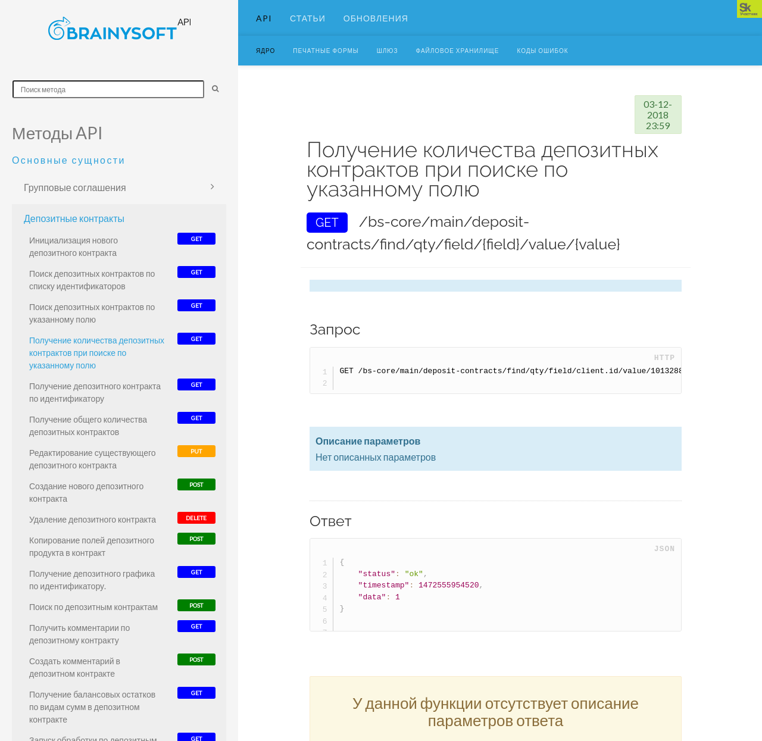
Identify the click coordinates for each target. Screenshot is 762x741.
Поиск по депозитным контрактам (93, 607)
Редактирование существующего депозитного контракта (92, 459)
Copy (658, 389)
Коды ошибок (542, 68)
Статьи (308, 26)
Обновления (375, 26)
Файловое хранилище (457, 68)
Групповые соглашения (75, 187)
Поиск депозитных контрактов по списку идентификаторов (92, 279)
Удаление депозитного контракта (92, 519)
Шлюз (387, 68)
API (264, 26)
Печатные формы (325, 68)
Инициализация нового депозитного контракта (73, 246)
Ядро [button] (265, 68)
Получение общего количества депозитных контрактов (88, 425)
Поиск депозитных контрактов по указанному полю (92, 313)
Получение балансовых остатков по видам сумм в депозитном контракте (92, 706)
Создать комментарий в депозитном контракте (74, 667)
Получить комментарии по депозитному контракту (79, 634)
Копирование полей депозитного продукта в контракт (91, 546)
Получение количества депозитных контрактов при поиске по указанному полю (96, 352)
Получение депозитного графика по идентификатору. (92, 579)
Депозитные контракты (74, 218)
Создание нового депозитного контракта (86, 492)
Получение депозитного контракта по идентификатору (95, 392)
